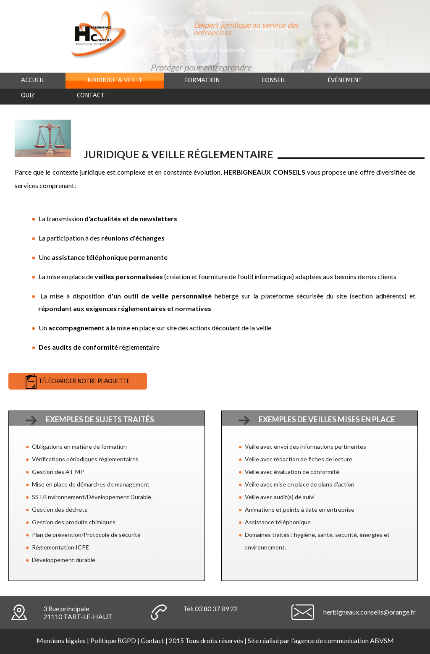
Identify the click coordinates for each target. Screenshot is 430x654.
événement (345, 80)
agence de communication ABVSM (344, 640)
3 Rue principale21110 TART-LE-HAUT (78, 612)
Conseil (274, 80)
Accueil (33, 80)
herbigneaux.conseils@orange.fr (369, 612)
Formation (202, 80)
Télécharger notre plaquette (84, 381)
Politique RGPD (113, 640)
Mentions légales (61, 640)
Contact (91, 95)
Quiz (28, 95)
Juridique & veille (115, 80)
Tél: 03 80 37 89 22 (210, 608)
